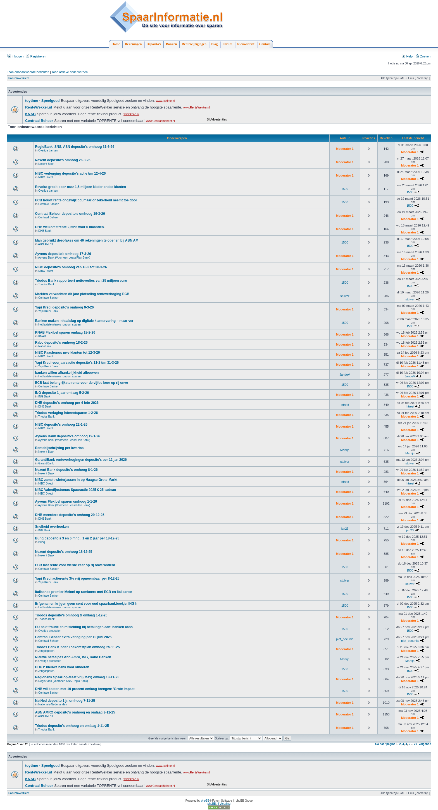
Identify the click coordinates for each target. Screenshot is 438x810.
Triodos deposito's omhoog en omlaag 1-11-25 (72, 726)
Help (407, 56)
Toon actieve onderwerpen (70, 72)
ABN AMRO (45, 244)
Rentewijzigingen (194, 44)
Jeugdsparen (46, 650)
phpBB (205, 800)
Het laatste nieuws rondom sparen (59, 324)
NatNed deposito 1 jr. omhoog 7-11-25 (65, 701)
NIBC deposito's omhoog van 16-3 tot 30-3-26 (71, 267)
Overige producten (49, 630)
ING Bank (44, 396)
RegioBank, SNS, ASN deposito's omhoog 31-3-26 (74, 147)
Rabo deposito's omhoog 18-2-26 (61, 342)
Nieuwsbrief (245, 44)
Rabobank (44, 346)
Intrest (345, 404)
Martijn (344, 450)
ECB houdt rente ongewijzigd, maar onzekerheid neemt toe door (86, 200)
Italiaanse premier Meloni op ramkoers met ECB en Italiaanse (83, 592)
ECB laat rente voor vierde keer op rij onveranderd (75, 565)
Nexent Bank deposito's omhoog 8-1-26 (66, 470)
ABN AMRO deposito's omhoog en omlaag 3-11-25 (75, 712)
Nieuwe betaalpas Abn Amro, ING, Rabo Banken (73, 657)
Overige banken (48, 150)
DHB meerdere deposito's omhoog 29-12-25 (69, 515)
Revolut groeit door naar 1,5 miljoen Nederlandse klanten (80, 187)
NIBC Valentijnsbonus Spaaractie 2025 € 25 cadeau (75, 490)
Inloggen (15, 56)
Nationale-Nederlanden (52, 704)
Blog (214, 44)
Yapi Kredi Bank (48, 311)
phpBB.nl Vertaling (219, 803)
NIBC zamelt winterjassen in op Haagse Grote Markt (76, 480)
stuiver (344, 296)
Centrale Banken (48, 204)
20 (415, 744)
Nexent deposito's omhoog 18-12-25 (63, 552)
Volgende (425, 744)
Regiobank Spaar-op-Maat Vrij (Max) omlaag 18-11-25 (77, 677)
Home (115, 44)
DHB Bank (44, 230)
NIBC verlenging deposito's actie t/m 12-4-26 (70, 173)
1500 (344, 189)
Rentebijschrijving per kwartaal (59, 448)
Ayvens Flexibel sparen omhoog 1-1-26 (66, 501)
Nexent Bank (46, 163)
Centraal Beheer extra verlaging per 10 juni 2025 (73, 637)
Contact (265, 44)
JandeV (345, 374)
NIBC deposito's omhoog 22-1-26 (61, 424)
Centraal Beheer (48, 217)
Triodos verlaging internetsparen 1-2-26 (66, 413)
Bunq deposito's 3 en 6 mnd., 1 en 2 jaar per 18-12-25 (77, 538)
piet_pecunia (344, 639)
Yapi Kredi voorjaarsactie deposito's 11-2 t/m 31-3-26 (77, 363)
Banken (171, 44)
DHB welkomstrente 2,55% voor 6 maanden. (69, 227)
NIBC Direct (45, 177)
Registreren (36, 56)
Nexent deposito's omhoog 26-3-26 (62, 160)
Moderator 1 (345, 148)
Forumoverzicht (18, 78)
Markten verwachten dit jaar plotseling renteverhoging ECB (82, 294)
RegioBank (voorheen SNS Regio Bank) (63, 681)
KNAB (42, 336)
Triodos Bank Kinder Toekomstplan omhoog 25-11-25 (77, 647)
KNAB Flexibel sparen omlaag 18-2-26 (65, 332)
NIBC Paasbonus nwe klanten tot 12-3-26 (67, 353)
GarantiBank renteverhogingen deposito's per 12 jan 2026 (81, 460)
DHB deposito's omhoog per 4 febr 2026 (67, 403)
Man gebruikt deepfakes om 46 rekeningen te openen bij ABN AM (86, 240)
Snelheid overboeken (52, 527)
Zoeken (423, 56)
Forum (227, 44)
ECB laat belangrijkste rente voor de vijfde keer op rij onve (81, 383)
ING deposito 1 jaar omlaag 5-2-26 (62, 393)
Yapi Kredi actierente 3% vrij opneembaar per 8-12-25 (77, 578)
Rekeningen (133, 44)
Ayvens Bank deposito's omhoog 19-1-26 (67, 436)
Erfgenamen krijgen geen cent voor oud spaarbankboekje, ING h (86, 604)
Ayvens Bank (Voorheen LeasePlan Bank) (64, 257)
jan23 (345, 528)
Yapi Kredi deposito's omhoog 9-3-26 (64, 307)
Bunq (41, 542)
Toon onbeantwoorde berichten (28, 72)
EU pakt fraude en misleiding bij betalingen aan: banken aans (83, 627)
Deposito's (153, 44)
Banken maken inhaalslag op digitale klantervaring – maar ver (84, 321)
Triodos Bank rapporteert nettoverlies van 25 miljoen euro (81, 281)
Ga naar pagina (385, 744)
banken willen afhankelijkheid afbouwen (67, 373)
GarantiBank (46, 463)
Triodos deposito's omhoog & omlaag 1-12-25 (71, 615)
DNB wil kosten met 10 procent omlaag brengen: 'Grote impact (84, 689)
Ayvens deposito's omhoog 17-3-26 (63, 254)
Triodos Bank (46, 284)
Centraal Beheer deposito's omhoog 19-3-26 (70, 214)
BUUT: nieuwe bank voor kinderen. (62, 667)
